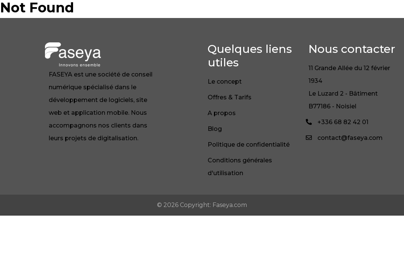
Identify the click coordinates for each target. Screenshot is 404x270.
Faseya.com (229, 204)
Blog (215, 128)
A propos (222, 113)
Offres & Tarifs (229, 97)
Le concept (225, 81)
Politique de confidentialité (249, 144)
